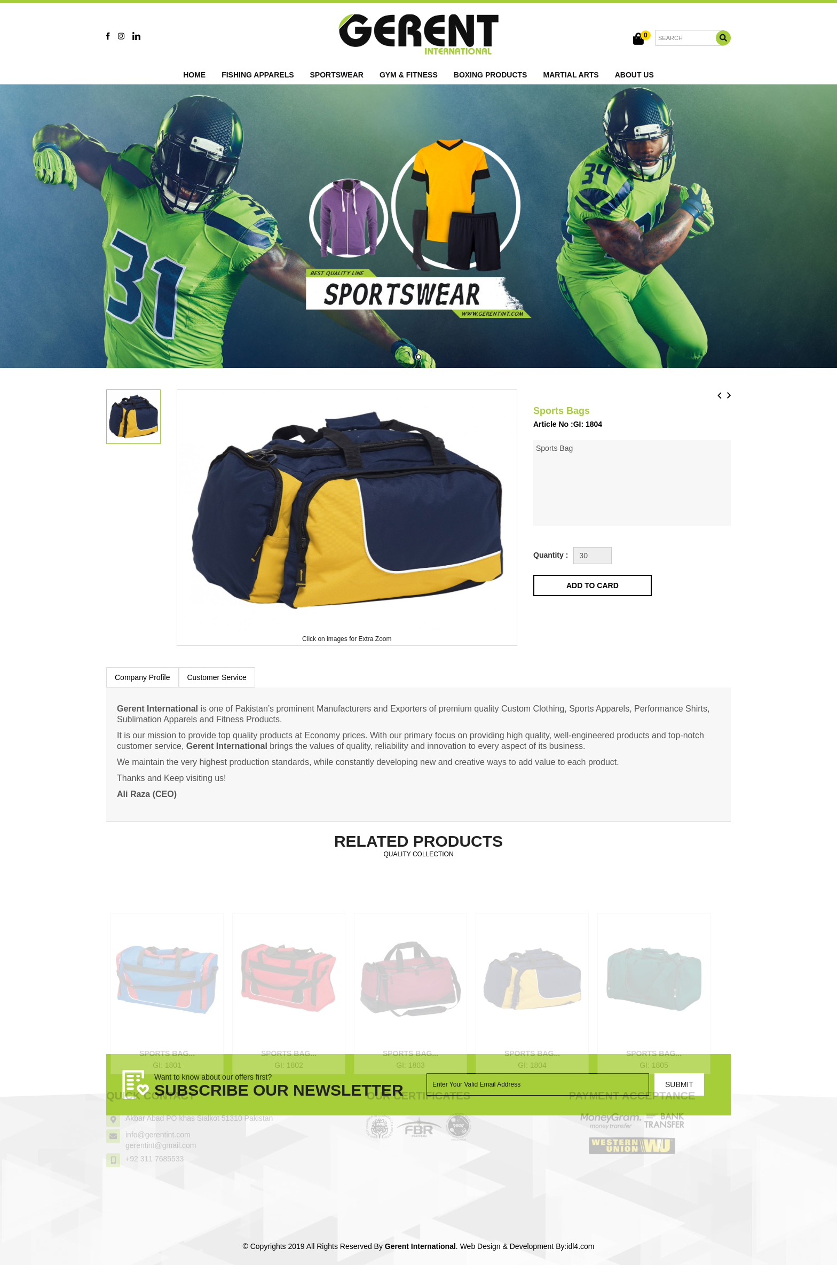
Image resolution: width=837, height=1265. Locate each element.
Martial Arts (570, 75)
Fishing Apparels (258, 75)
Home (194, 75)
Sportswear (337, 75)
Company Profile (142, 677)
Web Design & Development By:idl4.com (527, 1246)
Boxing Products (490, 75)
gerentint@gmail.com (160, 1137)
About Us (634, 75)
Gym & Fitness (409, 75)
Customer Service (217, 677)
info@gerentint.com (158, 1126)
